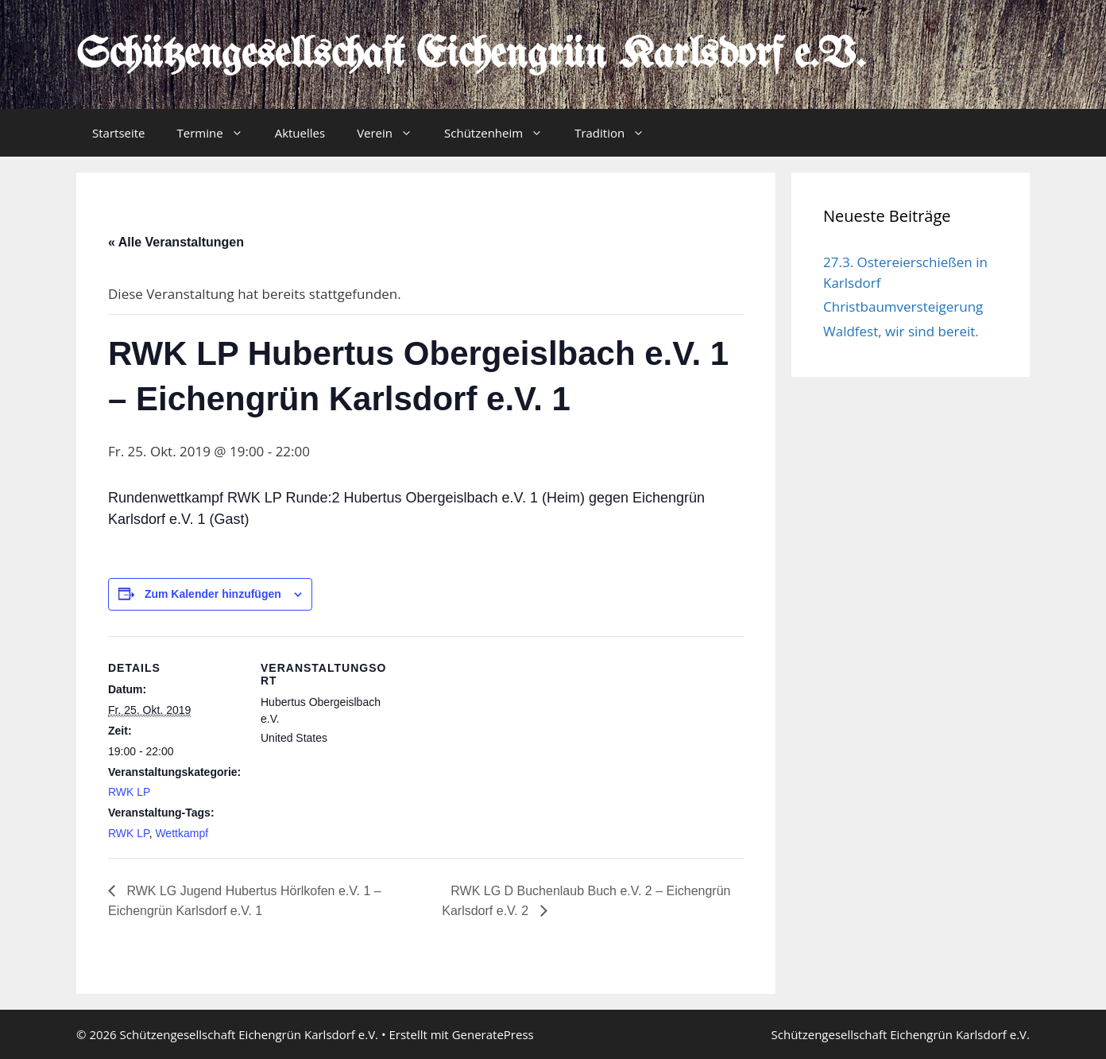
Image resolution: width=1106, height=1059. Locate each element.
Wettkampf (181, 833)
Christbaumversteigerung (903, 306)
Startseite (118, 133)
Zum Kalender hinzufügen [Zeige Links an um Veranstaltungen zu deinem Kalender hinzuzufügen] (213, 594)
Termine (218, 133)
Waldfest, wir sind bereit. (901, 331)
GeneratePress (493, 1034)
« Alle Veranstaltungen (176, 242)
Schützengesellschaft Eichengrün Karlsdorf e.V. (470, 55)
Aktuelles (300, 133)
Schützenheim (501, 133)
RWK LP (129, 792)
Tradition (617, 133)
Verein (392, 133)
